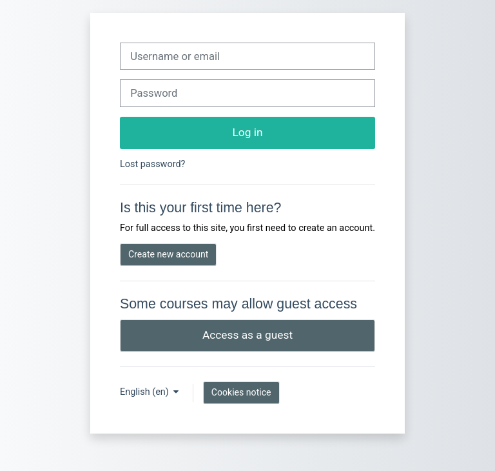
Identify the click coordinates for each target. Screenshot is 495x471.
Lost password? (152, 164)
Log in (248, 132)
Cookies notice (241, 392)
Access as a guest (247, 334)
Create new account (168, 254)
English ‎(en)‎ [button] (145, 391)
